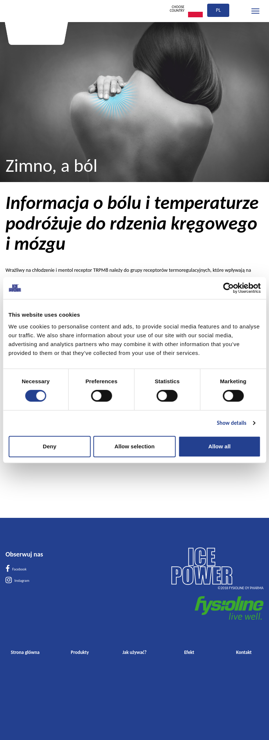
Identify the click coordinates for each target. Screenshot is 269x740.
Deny (49, 446)
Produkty (80, 652)
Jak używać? (135, 652)
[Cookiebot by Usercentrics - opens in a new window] (228, 287)
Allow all (219, 446)
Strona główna (25, 652)
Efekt (189, 652)
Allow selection (134, 446)
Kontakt (244, 652)
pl (218, 10)
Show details (231, 423)
